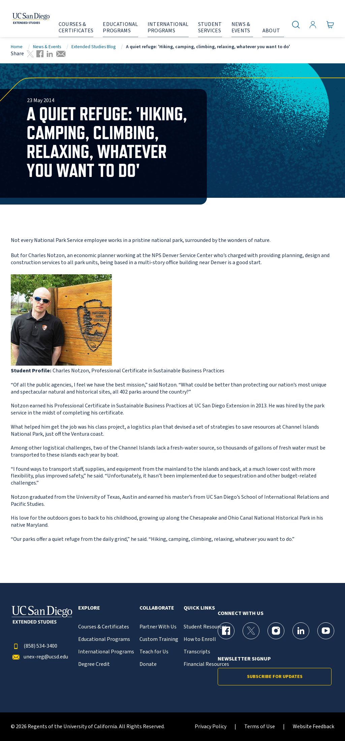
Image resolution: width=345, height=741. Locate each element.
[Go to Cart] (330, 24)
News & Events (47, 46)
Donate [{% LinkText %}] (148, 664)
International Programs (106, 651)
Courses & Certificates (103, 626)
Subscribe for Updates (275, 676)
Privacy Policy (210, 726)
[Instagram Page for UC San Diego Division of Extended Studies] (276, 630)
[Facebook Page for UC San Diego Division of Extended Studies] (226, 630)
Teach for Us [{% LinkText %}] (153, 651)
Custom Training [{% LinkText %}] (158, 639)
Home (17, 46)
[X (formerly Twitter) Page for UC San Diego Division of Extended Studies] (251, 630)
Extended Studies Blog (93, 46)
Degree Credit (94, 664)
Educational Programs (104, 639)
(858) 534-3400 (34, 646)
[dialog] (325, 721)
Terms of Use (259, 726)
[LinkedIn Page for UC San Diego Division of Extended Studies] (300, 630)
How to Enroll (200, 639)
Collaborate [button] (156, 608)
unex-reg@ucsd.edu (39, 656)
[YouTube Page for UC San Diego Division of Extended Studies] (325, 630)
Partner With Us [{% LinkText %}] (158, 626)
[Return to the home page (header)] (24, 18)
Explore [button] (89, 608)
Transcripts (197, 651)
